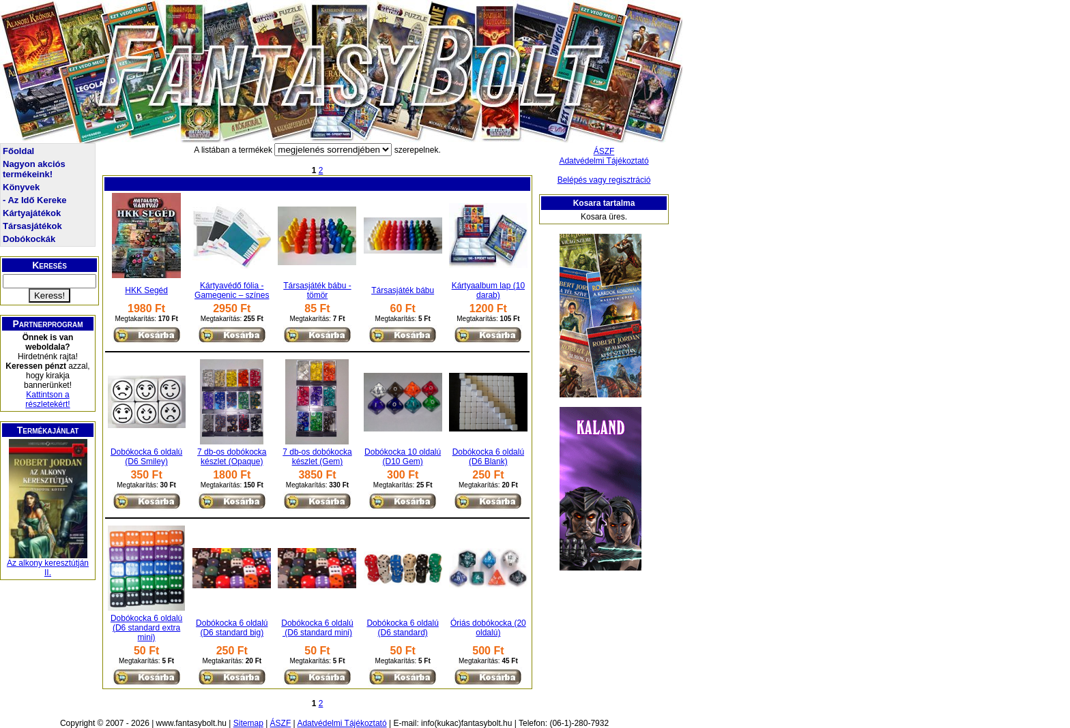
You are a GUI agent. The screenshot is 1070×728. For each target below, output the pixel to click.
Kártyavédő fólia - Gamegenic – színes (231, 290)
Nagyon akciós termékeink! (34, 169)
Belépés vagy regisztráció (604, 180)
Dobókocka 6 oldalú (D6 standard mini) (317, 627)
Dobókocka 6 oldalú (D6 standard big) (232, 627)
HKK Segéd (146, 290)
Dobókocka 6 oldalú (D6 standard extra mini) (146, 627)
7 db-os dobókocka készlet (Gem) (317, 456)
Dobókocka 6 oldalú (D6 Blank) (488, 456)
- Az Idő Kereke (34, 200)
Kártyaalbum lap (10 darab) (488, 290)
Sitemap (248, 723)
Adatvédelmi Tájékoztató (603, 161)
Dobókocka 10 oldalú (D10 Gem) (402, 456)
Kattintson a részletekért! (47, 399)
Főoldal (18, 151)
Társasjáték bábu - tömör (317, 290)
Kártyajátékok (32, 213)
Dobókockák (29, 239)
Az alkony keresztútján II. (48, 567)
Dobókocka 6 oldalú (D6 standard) (402, 627)
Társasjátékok (32, 226)
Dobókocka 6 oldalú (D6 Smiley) (146, 456)
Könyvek (21, 187)
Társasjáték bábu (402, 290)
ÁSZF (604, 151)
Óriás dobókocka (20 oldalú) (488, 627)
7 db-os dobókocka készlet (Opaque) (231, 456)
